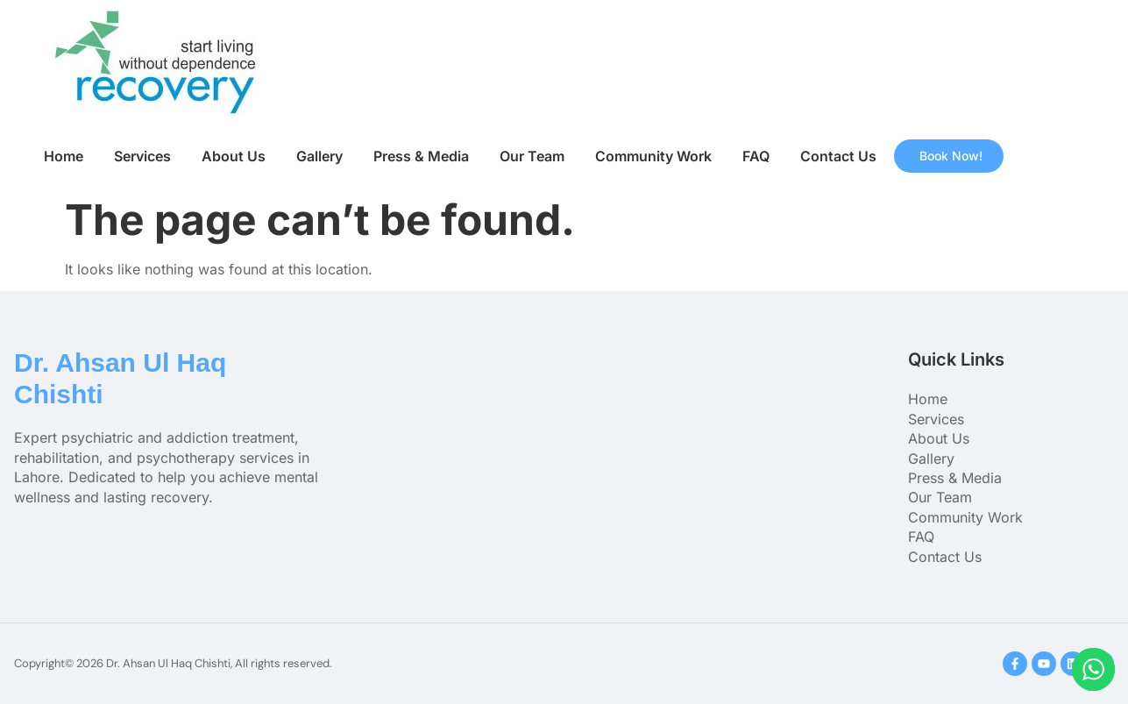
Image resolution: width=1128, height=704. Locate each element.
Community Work (653, 156)
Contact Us (838, 156)
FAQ (756, 156)
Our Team (532, 156)
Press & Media (421, 156)
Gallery (319, 156)
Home (63, 156)
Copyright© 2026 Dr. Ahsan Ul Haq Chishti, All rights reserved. (173, 663)
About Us (234, 156)
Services (142, 156)
